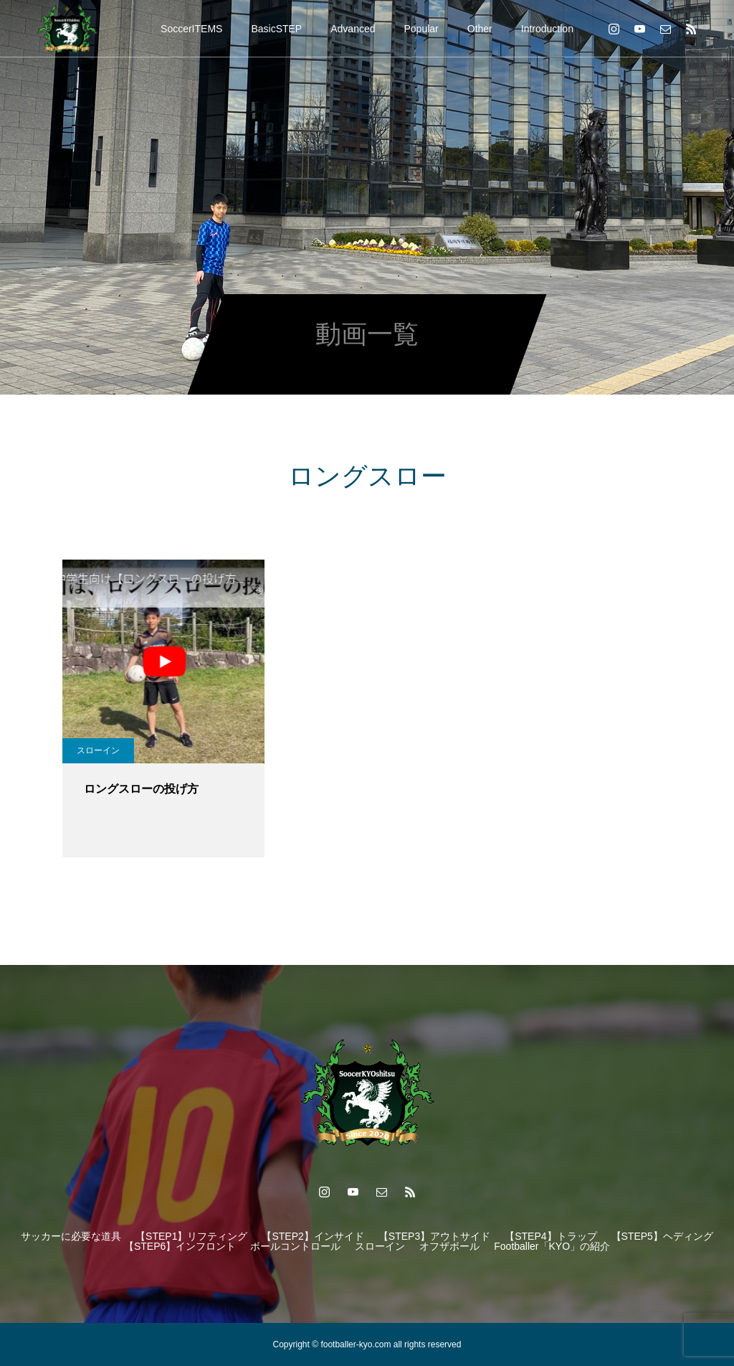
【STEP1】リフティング (191, 1236)
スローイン (98, 750)
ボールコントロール (295, 1246)
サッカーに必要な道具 (71, 1236)
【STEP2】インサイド (312, 1236)
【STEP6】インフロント (180, 1246)
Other (479, 28)
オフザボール (449, 1246)
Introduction (547, 28)
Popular (421, 28)
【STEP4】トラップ (550, 1236)
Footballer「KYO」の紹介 (552, 1246)
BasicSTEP (276, 28)
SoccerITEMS (191, 28)
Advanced (352, 28)
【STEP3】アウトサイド (434, 1236)
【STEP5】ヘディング (662, 1236)
